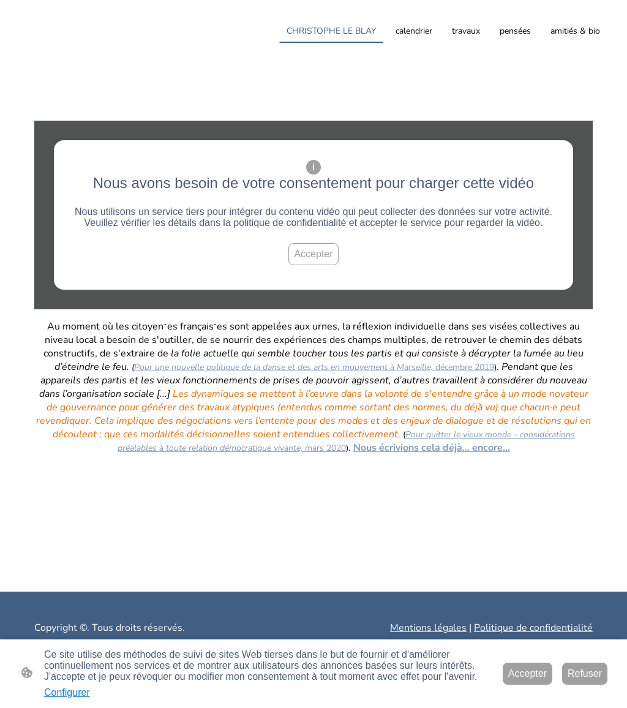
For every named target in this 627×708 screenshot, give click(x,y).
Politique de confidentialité (533, 628)
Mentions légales (428, 628)
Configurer (67, 692)
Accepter (313, 254)
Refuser (585, 673)
